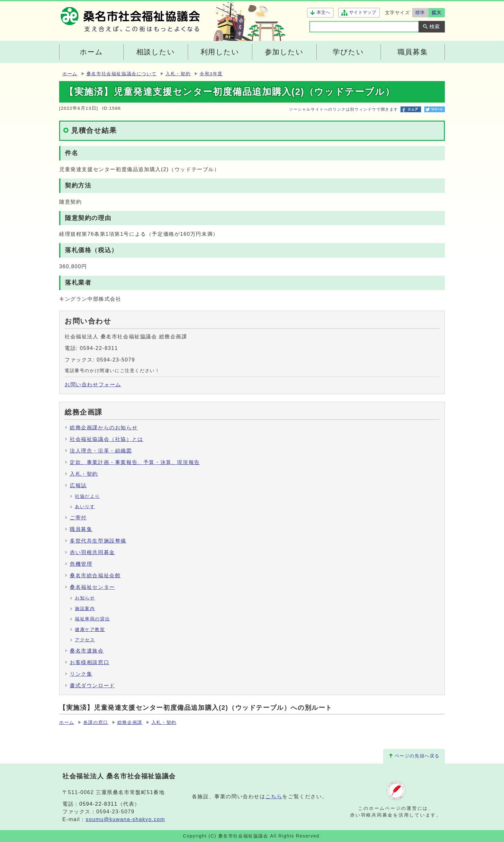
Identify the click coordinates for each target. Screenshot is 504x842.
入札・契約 (178, 73)
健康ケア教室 (90, 629)
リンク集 (81, 674)
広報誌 (78, 485)
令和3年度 (211, 73)
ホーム (69, 73)
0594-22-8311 (98, 804)
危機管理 (81, 564)
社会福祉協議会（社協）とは (106, 439)
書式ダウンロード (92, 685)
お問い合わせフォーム (93, 384)
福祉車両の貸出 (92, 619)
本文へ (323, 12)
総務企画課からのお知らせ (104, 427)
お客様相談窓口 (89, 662)
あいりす (85, 506)
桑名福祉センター (92, 587)
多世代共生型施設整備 (98, 541)
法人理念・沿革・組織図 (101, 450)
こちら (274, 796)
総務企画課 (129, 722)
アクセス (85, 639)
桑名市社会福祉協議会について (121, 73)
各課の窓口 (95, 722)
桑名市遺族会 (87, 651)
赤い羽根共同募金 (92, 552)
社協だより (87, 496)
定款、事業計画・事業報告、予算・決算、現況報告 (135, 462)
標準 (420, 12)
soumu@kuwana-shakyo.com (125, 819)
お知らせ (85, 598)
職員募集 (81, 529)
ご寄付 (78, 517)
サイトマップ (362, 12)
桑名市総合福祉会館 (95, 575)
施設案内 (85, 608)
